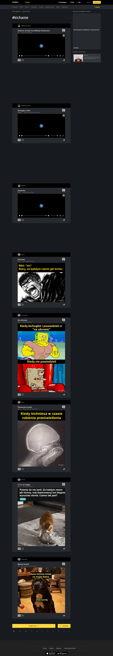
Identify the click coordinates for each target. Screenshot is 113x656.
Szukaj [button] (98, 7)
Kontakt (45, 648)
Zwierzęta (14, 7)
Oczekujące (63, 2)
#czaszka (29, 409)
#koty (29, 566)
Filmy (72, 2)
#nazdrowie (29, 322)
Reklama (51, 648)
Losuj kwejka (64, 626)
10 (26, 631)
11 (20, 631)
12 (13, 631)
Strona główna (16, 11)
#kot (24, 486)
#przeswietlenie (35, 409)
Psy (18, 32)
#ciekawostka (31, 112)
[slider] (32, 56)
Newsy (57, 7)
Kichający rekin (24, 110)
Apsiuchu (21, 190)
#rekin (36, 112)
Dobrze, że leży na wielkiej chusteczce (34, 31)
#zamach (32, 261)
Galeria (27, 7)
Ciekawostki (34, 7)
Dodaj (27, 2)
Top (79, 2)
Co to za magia (24, 485)
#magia (31, 486)
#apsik (31, 32)
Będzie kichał (23, 564)
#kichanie (27, 32)
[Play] (19, 56)
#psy (27, 566)
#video (32, 192)
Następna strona (34, 626)
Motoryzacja (65, 7)
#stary (28, 261)
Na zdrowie (22, 320)
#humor (23, 32)
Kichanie (21, 259)
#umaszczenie (34, 566)
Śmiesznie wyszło (25, 407)
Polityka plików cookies (69, 648)
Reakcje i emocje (50, 7)
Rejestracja (97, 2)
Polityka (41, 7)
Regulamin (59, 648)
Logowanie (88, 2)
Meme (19, 322)
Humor (21, 7)
